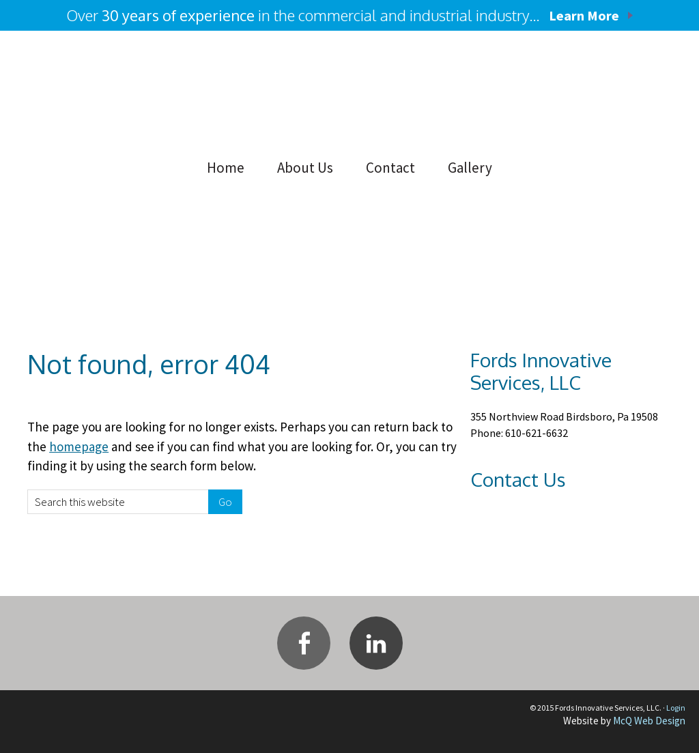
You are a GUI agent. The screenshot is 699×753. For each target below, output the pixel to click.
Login (675, 707)
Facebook (303, 643)
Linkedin (376, 643)
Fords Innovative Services (123, 92)
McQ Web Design (649, 720)
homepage (79, 446)
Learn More (584, 15)
